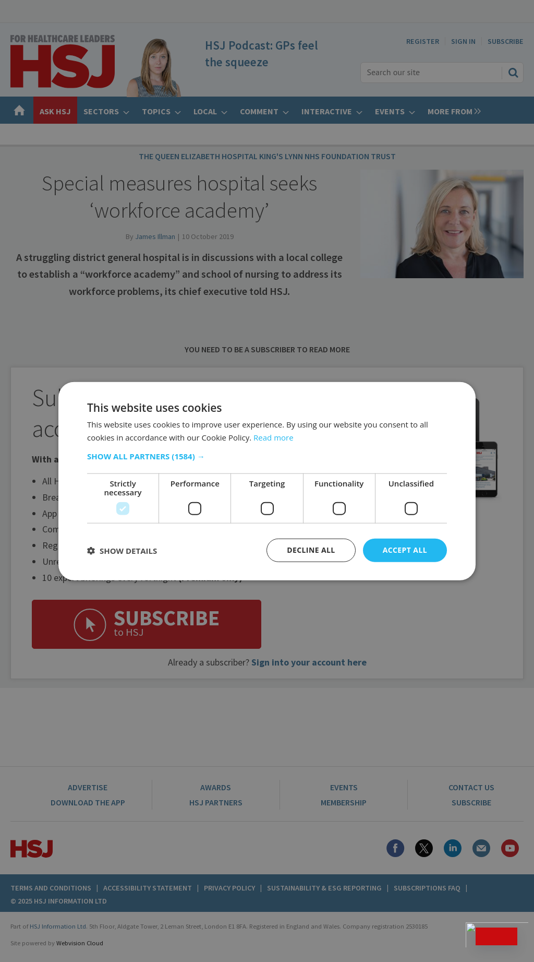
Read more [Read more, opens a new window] (273, 437)
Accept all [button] (405, 550)
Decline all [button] (311, 550)
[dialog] (267, 481)
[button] (267, 456)
